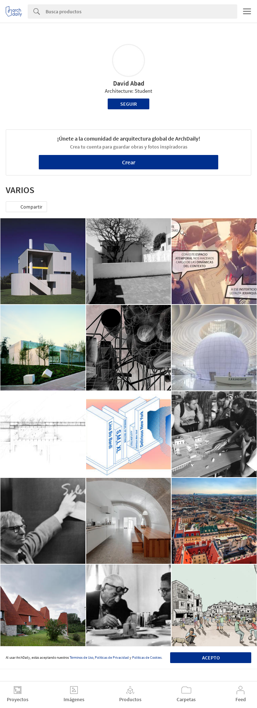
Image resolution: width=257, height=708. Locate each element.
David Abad (128, 83)
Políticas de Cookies (147, 657)
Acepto (211, 657)
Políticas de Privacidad (112, 657)
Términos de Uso (81, 657)
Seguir (128, 104)
